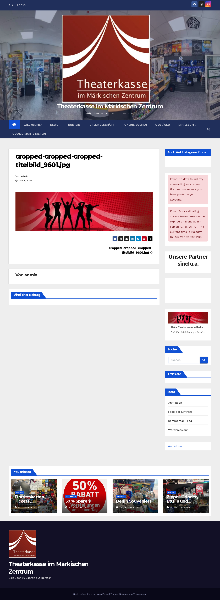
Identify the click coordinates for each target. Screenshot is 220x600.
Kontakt (75, 124)
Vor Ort (19, 492)
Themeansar (140, 594)
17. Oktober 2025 (28, 507)
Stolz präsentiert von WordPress (91, 594)
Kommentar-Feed (180, 420)
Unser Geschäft (102, 124)
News (54, 124)
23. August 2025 (79, 507)
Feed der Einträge (180, 411)
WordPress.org (178, 430)
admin (25, 176)
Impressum (186, 124)
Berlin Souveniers (133, 501)
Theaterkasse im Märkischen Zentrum (110, 106)
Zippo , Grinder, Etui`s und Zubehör (182, 501)
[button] (208, 129)
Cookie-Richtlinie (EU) (29, 133)
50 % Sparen (77, 501)
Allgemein (71, 496)
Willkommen (33, 124)
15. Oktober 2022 (130, 507)
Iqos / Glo (162, 124)
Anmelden (175, 402)
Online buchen (135, 124)
